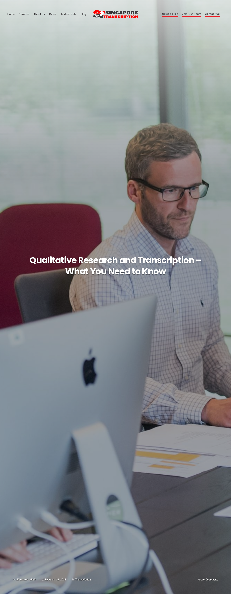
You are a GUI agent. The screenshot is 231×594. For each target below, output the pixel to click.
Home (11, 14)
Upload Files (170, 14)
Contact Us (212, 14)
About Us (39, 14)
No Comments (209, 579)
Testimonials (68, 14)
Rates (52, 14)
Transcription (83, 579)
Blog (83, 14)
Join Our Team (191, 14)
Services (24, 14)
